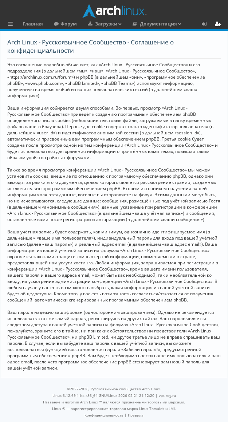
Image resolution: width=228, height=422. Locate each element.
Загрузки (106, 23)
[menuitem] (103, 415)
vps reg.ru (167, 395)
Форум (68, 23)
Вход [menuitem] (207, 24)
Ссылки (12, 24)
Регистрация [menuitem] (219, 24)
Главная (33, 23)
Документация (158, 23)
